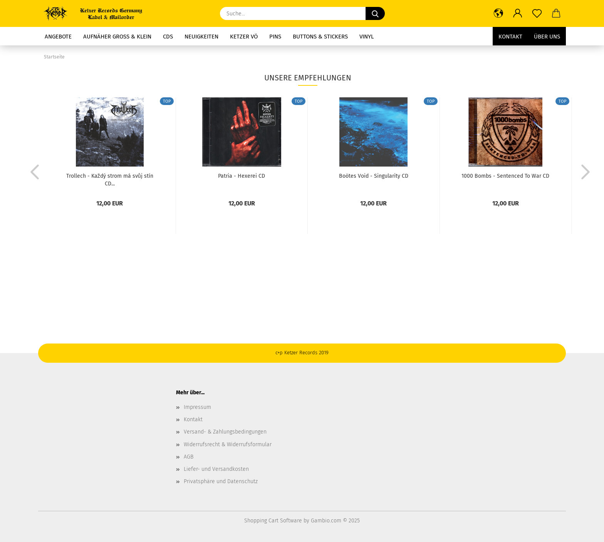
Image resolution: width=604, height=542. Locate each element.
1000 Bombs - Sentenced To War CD (505, 176)
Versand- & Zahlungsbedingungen (225, 432)
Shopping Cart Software (273, 520)
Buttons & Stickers (320, 36)
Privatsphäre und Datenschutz (221, 481)
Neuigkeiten (201, 36)
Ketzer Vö (244, 36)
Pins (275, 36)
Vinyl (366, 36)
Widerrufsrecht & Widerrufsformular (228, 444)
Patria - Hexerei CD (241, 176)
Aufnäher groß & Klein (117, 36)
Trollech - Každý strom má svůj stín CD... (109, 179)
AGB (188, 457)
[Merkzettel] (537, 13)
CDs (168, 36)
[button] (498, 13)
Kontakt (510, 36)
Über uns (547, 36)
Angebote (58, 36)
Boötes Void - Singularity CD (373, 176)
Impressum (197, 407)
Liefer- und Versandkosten (216, 469)
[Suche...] (375, 13)
